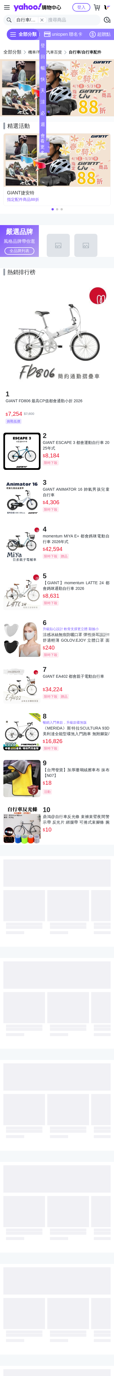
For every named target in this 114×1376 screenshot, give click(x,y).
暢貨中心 (43, 70)
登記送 (43, 47)
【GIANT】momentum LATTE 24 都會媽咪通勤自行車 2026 (76, 586)
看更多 (45, 147)
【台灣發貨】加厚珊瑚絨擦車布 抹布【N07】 (76, 773)
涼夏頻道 (43, 103)
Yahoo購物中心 (37, 7)
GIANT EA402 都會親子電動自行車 (73, 676)
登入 (81, 7)
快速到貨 (43, 81)
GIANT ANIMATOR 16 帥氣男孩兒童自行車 (76, 492)
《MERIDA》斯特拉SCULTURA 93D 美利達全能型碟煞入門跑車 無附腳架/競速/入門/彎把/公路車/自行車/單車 (76, 731)
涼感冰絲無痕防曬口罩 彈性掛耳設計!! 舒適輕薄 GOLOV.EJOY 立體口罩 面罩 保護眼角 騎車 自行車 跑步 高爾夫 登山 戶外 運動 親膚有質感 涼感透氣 (76, 637)
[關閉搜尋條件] (41, 20)
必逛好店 (43, 115)
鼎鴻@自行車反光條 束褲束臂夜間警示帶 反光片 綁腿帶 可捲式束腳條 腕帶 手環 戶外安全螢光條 (76, 819)
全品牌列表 (19, 250)
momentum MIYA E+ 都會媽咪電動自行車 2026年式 (76, 539)
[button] (49, 112)
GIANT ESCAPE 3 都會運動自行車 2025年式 (76, 445)
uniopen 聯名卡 (63, 34)
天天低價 (43, 92)
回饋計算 (43, 58)
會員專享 (43, 137)
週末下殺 (43, 126)
